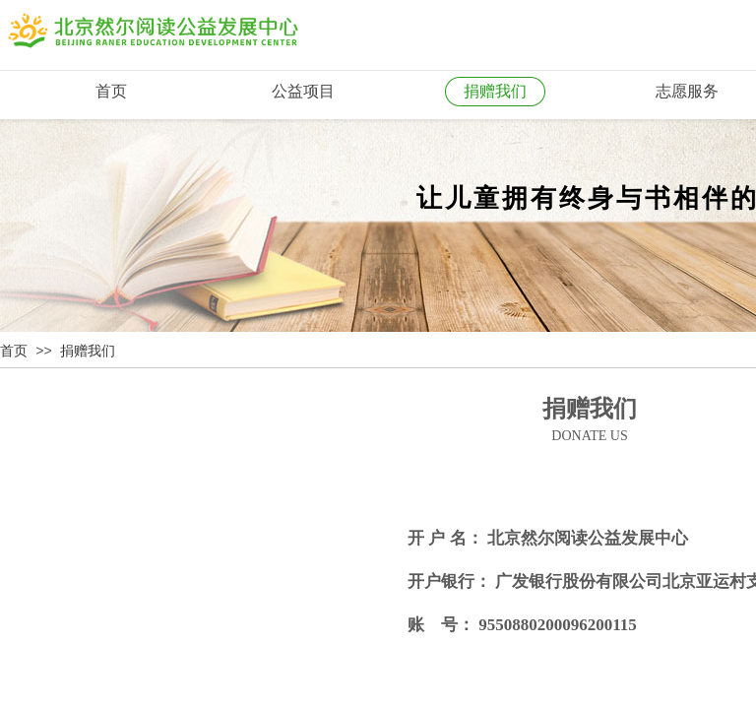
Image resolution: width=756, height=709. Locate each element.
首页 (14, 351)
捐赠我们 (87, 351)
